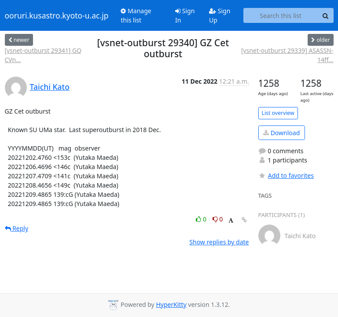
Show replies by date (219, 242)
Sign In (185, 15)
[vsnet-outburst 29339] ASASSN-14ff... (287, 55)
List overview (278, 113)
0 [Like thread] (202, 219)
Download (281, 133)
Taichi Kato (50, 86)
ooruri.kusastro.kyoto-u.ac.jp (57, 15)
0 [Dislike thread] (218, 219)
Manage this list (136, 15)
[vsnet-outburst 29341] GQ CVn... (43, 55)
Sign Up (219, 15)
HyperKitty (171, 304)
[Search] (326, 15)
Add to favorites (286, 175)
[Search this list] (280, 15)
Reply (17, 228)
